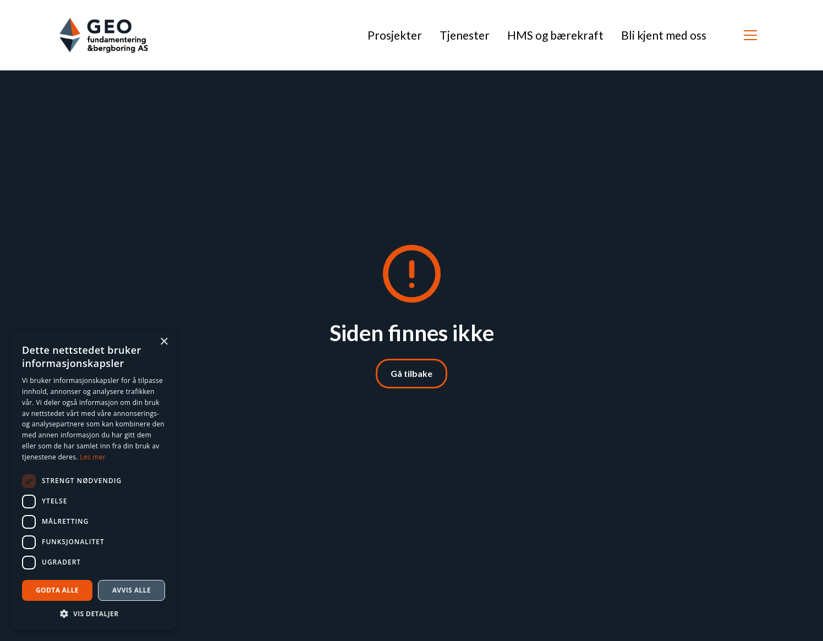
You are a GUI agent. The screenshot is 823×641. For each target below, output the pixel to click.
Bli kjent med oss (663, 35)
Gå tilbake (411, 373)
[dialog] (93, 480)
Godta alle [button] (57, 590)
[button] (750, 35)
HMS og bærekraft (555, 35)
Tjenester (465, 35)
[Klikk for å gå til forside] (103, 35)
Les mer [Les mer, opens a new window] (93, 457)
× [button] (164, 342)
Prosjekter (394, 35)
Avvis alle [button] (131, 590)
